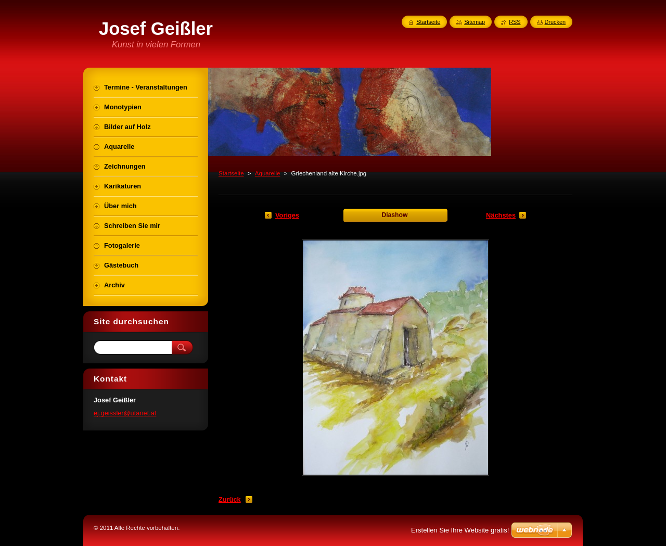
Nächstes (501, 215)
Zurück (230, 499)
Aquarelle (267, 173)
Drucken (555, 22)
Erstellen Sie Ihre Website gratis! (460, 530)
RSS (514, 22)
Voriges (287, 215)
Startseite (231, 173)
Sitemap (474, 22)
